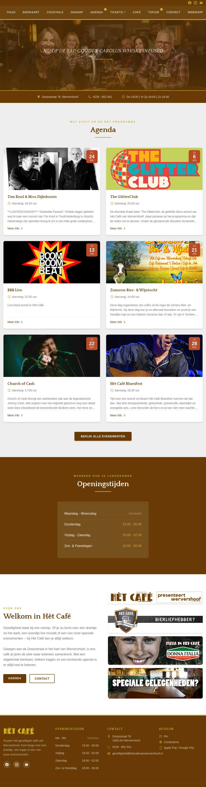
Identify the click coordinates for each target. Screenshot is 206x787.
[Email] (201, 2)
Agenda (98, 11)
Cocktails (55, 12)
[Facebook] (189, 2)
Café (137, 12)
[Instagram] (195, 2)
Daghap (77, 12)
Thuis (11, 12)
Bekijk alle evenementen (103, 436)
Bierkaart (31, 12)
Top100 (155, 11)
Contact (173, 12)
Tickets (118, 12)
